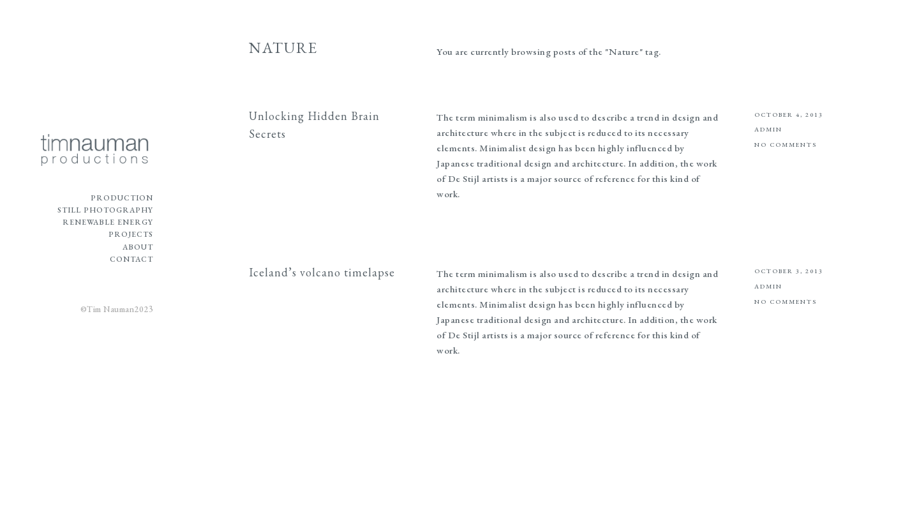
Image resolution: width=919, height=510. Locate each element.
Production (122, 198)
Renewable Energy (108, 222)
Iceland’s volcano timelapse (322, 272)
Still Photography (105, 210)
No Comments (785, 144)
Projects (130, 234)
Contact (131, 259)
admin (768, 129)
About (138, 247)
